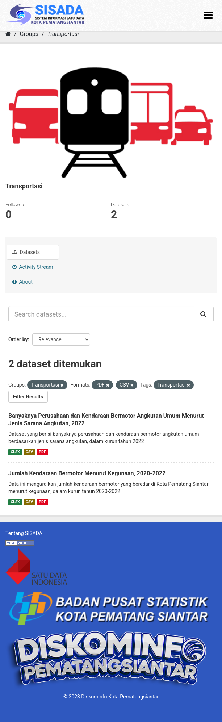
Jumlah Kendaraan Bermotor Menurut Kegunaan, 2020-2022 (87, 473)
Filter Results (28, 397)
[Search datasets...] (101, 314)
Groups (29, 33)
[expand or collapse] (208, 15)
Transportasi (63, 33)
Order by (18, 339)
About (22, 282)
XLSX (15, 452)
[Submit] (204, 314)
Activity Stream (32, 267)
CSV (29, 452)
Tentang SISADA (23, 533)
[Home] (8, 33)
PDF (42, 452)
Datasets (26, 252)
